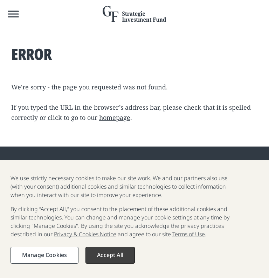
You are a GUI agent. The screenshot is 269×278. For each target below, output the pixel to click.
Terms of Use (188, 238)
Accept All (110, 259)
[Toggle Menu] (13, 14)
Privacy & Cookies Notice (85, 238)
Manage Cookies (44, 259)
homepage (114, 117)
